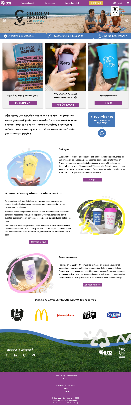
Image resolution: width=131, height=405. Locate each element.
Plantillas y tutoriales (65, 385)
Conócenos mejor (92, 284)
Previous (3, 20)
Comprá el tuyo (38, 242)
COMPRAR (96, 3)
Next (126, 20)
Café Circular (65, 105)
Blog (66, 388)
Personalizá (22, 103)
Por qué (92, 179)
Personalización (28, 3)
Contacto (65, 391)
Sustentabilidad (72, 3)
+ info (108, 103)
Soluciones (50, 3)
